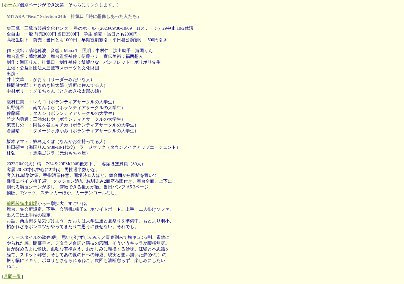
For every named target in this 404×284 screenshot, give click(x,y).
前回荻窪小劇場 (22, 203)
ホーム (10, 4)
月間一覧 (12, 276)
